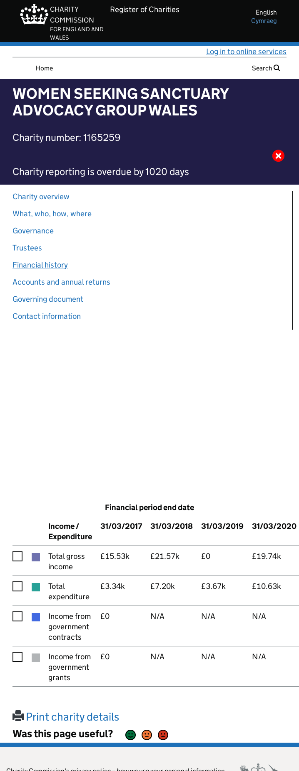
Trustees (27, 248)
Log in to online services (246, 51)
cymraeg (264, 21)
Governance (33, 230)
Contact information (46, 316)
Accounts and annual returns (61, 282)
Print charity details (65, 716)
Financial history (40, 265)
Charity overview (41, 196)
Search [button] (266, 68)
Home (44, 68)
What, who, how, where (52, 213)
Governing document (47, 299)
